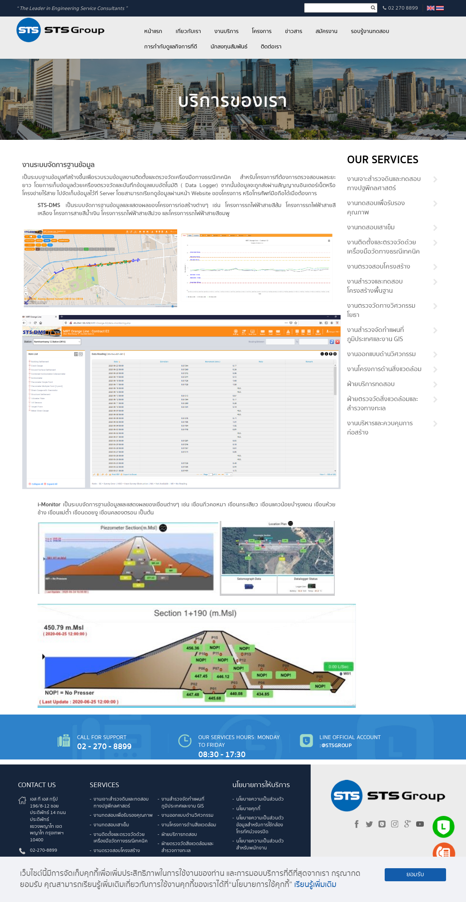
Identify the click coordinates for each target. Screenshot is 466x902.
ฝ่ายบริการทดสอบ (371, 384)
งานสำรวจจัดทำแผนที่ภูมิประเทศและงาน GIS (375, 335)
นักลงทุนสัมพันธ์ (229, 47)
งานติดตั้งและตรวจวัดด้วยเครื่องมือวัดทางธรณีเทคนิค (383, 247)
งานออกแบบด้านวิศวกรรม (381, 354)
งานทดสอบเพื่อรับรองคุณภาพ (376, 208)
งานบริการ (226, 31)
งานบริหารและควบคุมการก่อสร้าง (380, 428)
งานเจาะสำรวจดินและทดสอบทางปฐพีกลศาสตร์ (384, 184)
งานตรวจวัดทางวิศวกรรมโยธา (381, 311)
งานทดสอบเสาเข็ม (371, 227)
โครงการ (262, 31)
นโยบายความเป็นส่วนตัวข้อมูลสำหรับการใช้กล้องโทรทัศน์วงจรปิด (260, 824)
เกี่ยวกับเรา (188, 31)
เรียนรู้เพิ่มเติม (315, 884)
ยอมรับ (415, 874)
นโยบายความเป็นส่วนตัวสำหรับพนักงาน (260, 844)
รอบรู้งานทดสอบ (370, 31)
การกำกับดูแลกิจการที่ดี (170, 47)
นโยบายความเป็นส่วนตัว (260, 799)
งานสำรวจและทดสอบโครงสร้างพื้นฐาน (375, 286)
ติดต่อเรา (271, 47)
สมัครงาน (327, 31)
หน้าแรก (153, 31)
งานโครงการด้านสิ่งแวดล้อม (384, 369)
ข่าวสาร (293, 31)
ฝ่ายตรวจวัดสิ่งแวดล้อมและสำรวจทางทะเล (382, 404)
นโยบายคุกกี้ (248, 808)
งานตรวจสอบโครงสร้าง (378, 267)
